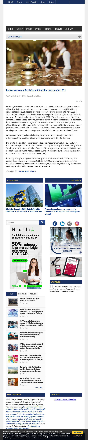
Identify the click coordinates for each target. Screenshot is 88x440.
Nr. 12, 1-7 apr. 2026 (31, 2)
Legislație (58, 29)
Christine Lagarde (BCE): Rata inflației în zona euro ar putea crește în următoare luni (24, 210)
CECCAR (10, 2)
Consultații (48, 29)
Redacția (19, 2)
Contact (51, 2)
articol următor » (75, 180)
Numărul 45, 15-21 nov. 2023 (15, 95)
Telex (11, 294)
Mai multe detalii (77, 435)
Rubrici (11, 29)
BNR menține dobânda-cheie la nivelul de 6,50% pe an (30, 299)
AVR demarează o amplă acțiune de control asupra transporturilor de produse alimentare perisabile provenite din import (31, 347)
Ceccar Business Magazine (65, 399)
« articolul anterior (13, 180)
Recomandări (22, 294)
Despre (43, 2)
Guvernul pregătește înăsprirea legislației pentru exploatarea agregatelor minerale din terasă (30, 369)
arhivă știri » (39, 388)
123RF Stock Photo (27, 171)
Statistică (38, 29)
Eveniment (19, 29)
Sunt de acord (77, 432)
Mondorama (69, 29)
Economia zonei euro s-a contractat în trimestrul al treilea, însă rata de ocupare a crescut (62, 211)
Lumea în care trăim (15, 36)
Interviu (29, 29)
